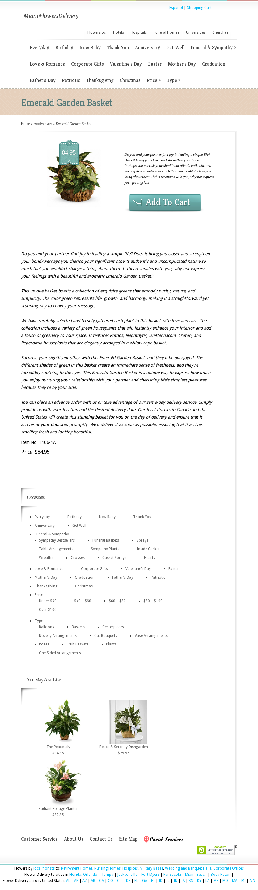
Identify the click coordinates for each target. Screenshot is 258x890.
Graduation (213, 64)
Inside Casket (148, 549)
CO (110, 881)
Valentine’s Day (126, 64)
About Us (73, 839)
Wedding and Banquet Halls (188, 868)
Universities (195, 32)
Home (25, 123)
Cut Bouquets (105, 635)
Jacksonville (127, 874)
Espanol (176, 8)
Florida (75, 874)
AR (93, 881)
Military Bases (151, 868)
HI (153, 881)
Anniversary (147, 47)
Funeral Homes (166, 32)
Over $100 (48, 609)
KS (191, 881)
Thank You (118, 47)
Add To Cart (168, 202)
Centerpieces (113, 627)
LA (207, 881)
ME (216, 881)
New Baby (90, 47)
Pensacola (172, 874)
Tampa (107, 874)
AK (76, 881)
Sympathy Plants (105, 549)
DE (128, 881)
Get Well (175, 47)
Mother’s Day (182, 64)
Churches (220, 32)
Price (154, 80)
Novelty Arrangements (58, 635)
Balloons (46, 627)
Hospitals (139, 32)
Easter (155, 64)
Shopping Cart (199, 8)
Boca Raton (221, 874)
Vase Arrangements (151, 635)
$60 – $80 (117, 601)
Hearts (149, 558)
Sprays (142, 540)
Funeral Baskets (105, 540)
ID (161, 881)
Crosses (78, 558)
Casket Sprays (114, 558)
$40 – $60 (82, 601)
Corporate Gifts (87, 64)
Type (173, 80)
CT (119, 881)
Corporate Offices (228, 868)
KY (199, 881)
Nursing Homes (107, 868)
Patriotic (71, 80)
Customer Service (39, 839)
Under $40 (48, 601)
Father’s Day (43, 80)
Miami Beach (196, 874)
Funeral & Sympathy (213, 47)
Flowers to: (96, 32)
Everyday (39, 47)
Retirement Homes (76, 868)
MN (252, 881)
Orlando (90, 874)
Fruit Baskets (77, 644)
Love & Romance (47, 64)
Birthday (64, 47)
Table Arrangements (56, 549)
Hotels (118, 32)
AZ (84, 881)
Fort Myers (150, 874)
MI (243, 881)
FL (136, 881)
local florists (44, 868)
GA (144, 881)
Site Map (128, 839)
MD (225, 881)
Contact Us (101, 839)
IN (175, 881)
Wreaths (46, 558)
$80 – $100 (153, 601)
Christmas (130, 80)
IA (183, 881)
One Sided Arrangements (60, 653)
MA (234, 881)
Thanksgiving (99, 80)
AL (68, 881)
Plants (111, 644)
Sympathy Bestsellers (57, 540)
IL (168, 881)
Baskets (78, 627)
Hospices (130, 868)
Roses (44, 644)
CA (101, 881)
